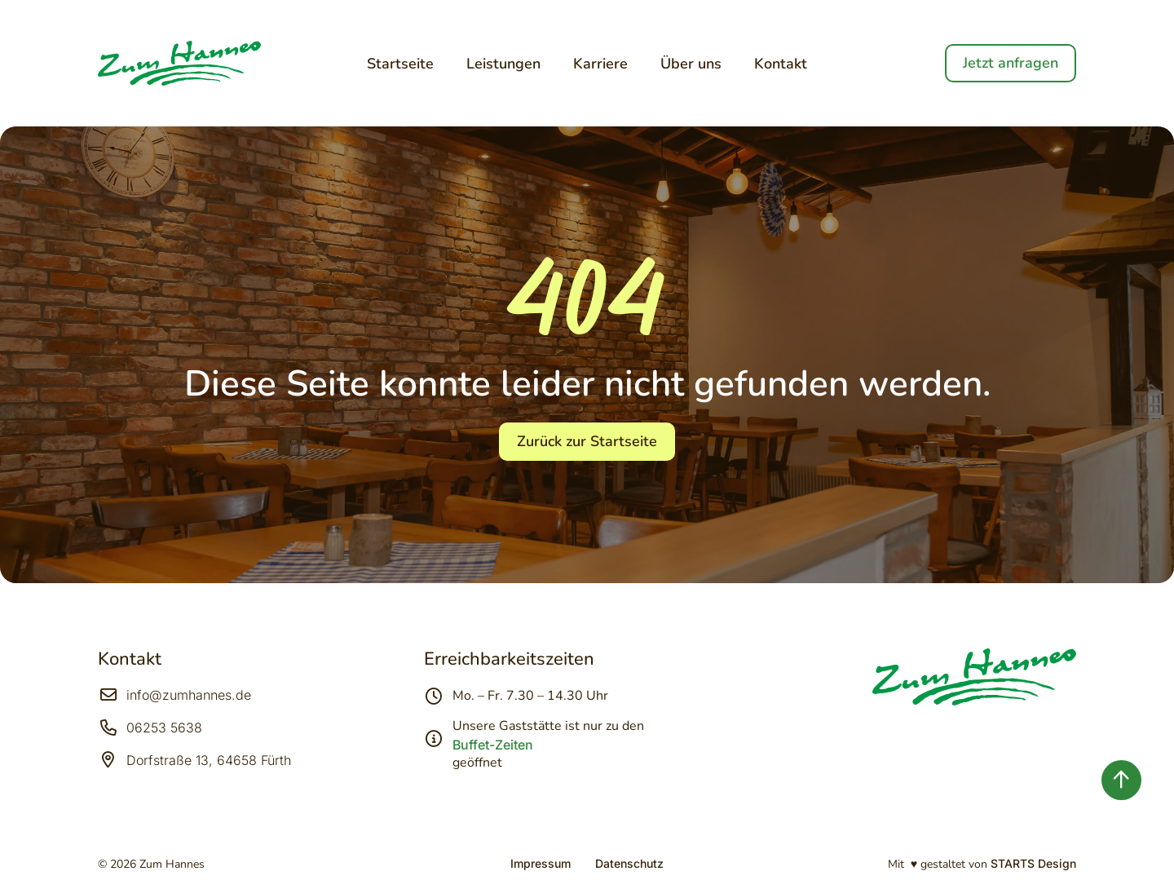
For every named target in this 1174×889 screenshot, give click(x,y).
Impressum (540, 863)
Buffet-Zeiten (492, 744)
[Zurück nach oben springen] (1121, 780)
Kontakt (780, 63)
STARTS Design (1033, 863)
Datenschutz (629, 863)
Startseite (400, 63)
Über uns (691, 63)
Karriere (600, 63)
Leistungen (503, 63)
